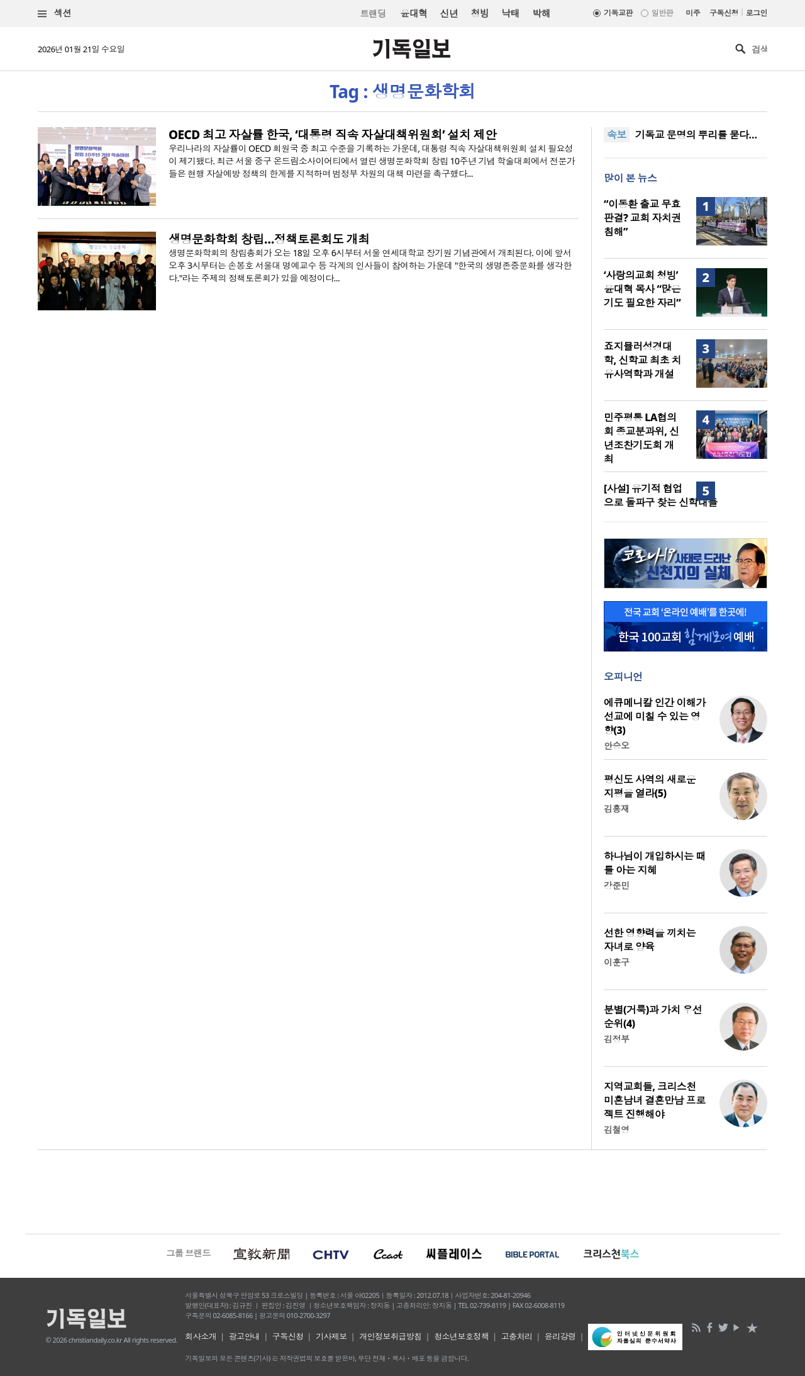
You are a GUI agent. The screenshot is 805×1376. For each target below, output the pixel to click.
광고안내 (244, 1336)
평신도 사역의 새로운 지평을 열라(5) (650, 786)
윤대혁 (413, 13)
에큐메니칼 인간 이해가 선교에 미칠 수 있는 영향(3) (655, 716)
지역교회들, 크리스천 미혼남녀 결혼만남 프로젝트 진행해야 (655, 1100)
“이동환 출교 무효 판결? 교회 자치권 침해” (642, 218)
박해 (541, 13)
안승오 (616, 746)
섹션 (55, 13)
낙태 (510, 13)
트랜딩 (373, 14)
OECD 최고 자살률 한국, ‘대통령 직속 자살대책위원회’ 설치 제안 (333, 135)
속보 (616, 135)
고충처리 (517, 1336)
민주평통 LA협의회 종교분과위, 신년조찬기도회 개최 (641, 438)
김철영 (616, 1130)
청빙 (479, 13)
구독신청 (723, 13)
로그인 (756, 13)
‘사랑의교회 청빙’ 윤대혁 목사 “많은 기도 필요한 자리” (642, 289)
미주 (693, 13)
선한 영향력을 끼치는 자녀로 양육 (650, 940)
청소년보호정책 (461, 1336)
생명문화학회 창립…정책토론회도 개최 (269, 239)
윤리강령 (560, 1336)
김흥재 (616, 809)
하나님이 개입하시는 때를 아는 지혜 (655, 863)
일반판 (662, 13)
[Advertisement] (402, 1190)
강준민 (616, 885)
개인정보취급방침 (390, 1336)
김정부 (616, 1039)
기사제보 (331, 1336)
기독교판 (618, 13)
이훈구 (616, 962)
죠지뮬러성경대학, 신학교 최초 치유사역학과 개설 (642, 360)
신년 (449, 13)
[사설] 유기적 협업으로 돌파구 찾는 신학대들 (661, 495)
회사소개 (200, 1336)
